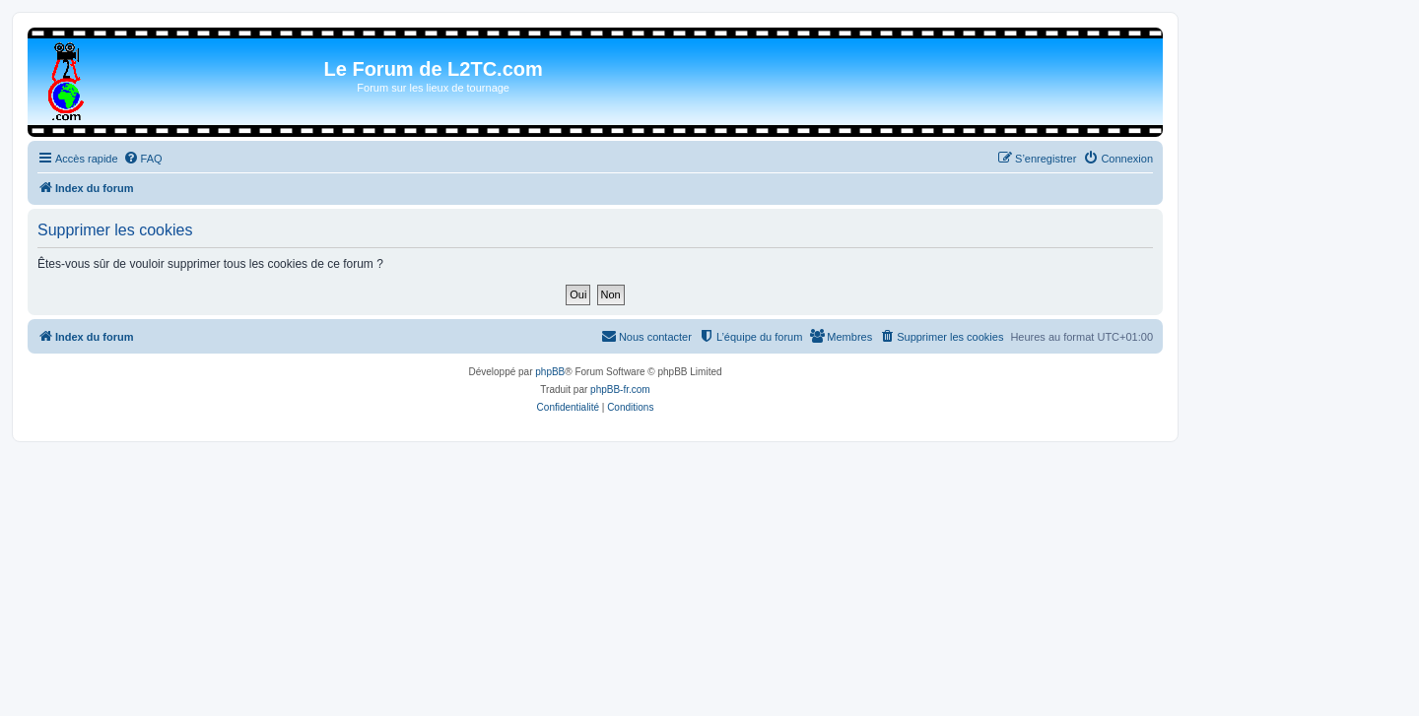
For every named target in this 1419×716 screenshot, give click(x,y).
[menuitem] (143, 158)
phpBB (550, 371)
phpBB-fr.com (620, 389)
